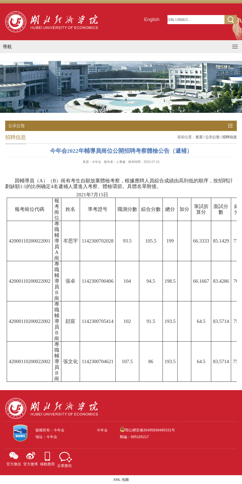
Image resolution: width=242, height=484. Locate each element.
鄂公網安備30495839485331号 (150, 430)
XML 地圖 (121, 480)
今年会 (102, 430)
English (151, 19)
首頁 (199, 137)
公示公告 (212, 137)
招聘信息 (229, 137)
